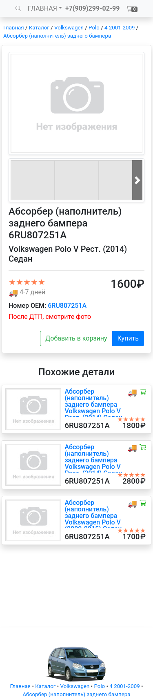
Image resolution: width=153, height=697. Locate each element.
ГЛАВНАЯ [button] (42, 8)
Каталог (39, 28)
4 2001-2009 (119, 28)
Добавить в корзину (76, 338)
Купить (128, 338)
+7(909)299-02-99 (92, 8)
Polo (94, 28)
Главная (13, 28)
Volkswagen (69, 28)
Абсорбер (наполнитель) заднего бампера (57, 36)
